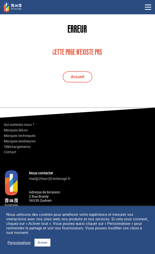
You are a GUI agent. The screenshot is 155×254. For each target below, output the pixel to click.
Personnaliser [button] (19, 242)
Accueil (77, 76)
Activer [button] (42, 242)
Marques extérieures (20, 141)
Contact (10, 152)
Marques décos (16, 130)
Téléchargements (17, 147)
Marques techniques (20, 136)
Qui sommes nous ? (19, 125)
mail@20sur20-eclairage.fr (50, 179)
